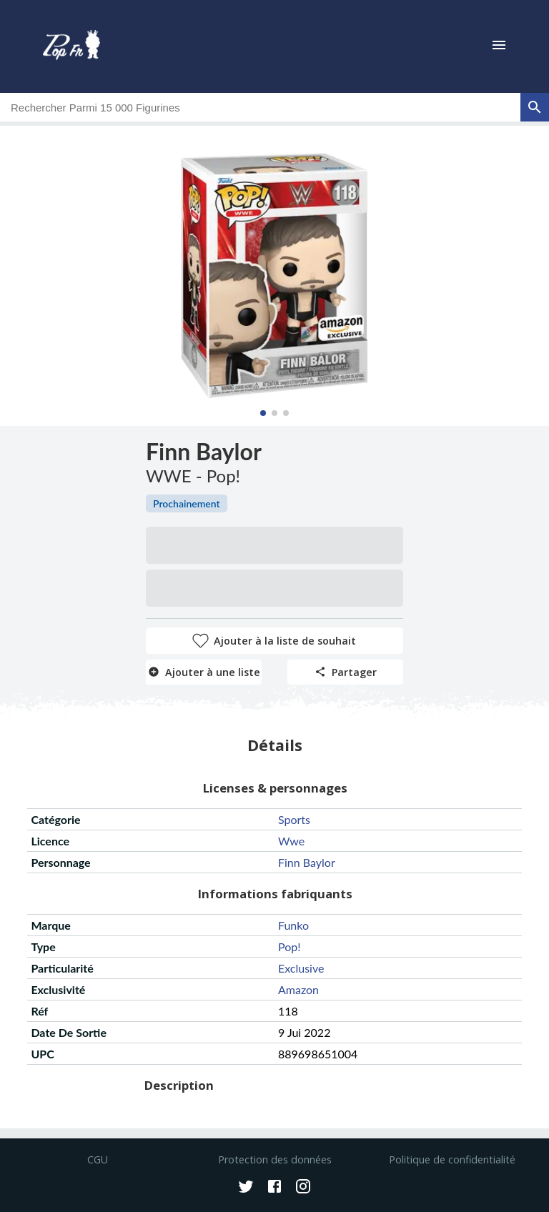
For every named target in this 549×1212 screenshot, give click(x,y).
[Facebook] (274, 1188)
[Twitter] (245, 1188)
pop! (289, 946)
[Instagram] (303, 1188)
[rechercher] (534, 107)
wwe (291, 841)
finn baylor (306, 862)
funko (293, 925)
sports (294, 819)
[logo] (71, 46)
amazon (298, 989)
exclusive (301, 968)
